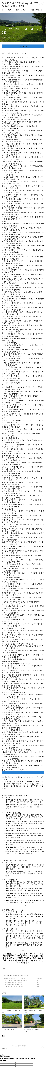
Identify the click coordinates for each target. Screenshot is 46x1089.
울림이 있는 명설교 (20, 10)
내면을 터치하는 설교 (37, 10)
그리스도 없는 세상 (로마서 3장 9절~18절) (15, 980)
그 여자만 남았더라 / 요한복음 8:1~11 (13, 984)
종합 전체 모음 (14, 975)
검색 (38, 3)
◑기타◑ (6, 975)
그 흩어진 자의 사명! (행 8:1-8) (12, 982)
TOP (42, 1046)
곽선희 (9, 10)
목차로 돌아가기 (23, 46)
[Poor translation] (4, 1060)
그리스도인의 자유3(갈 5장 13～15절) (13, 978)
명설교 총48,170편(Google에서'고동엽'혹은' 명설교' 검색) (20, 3)
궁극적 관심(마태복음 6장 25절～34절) (14, 987)
